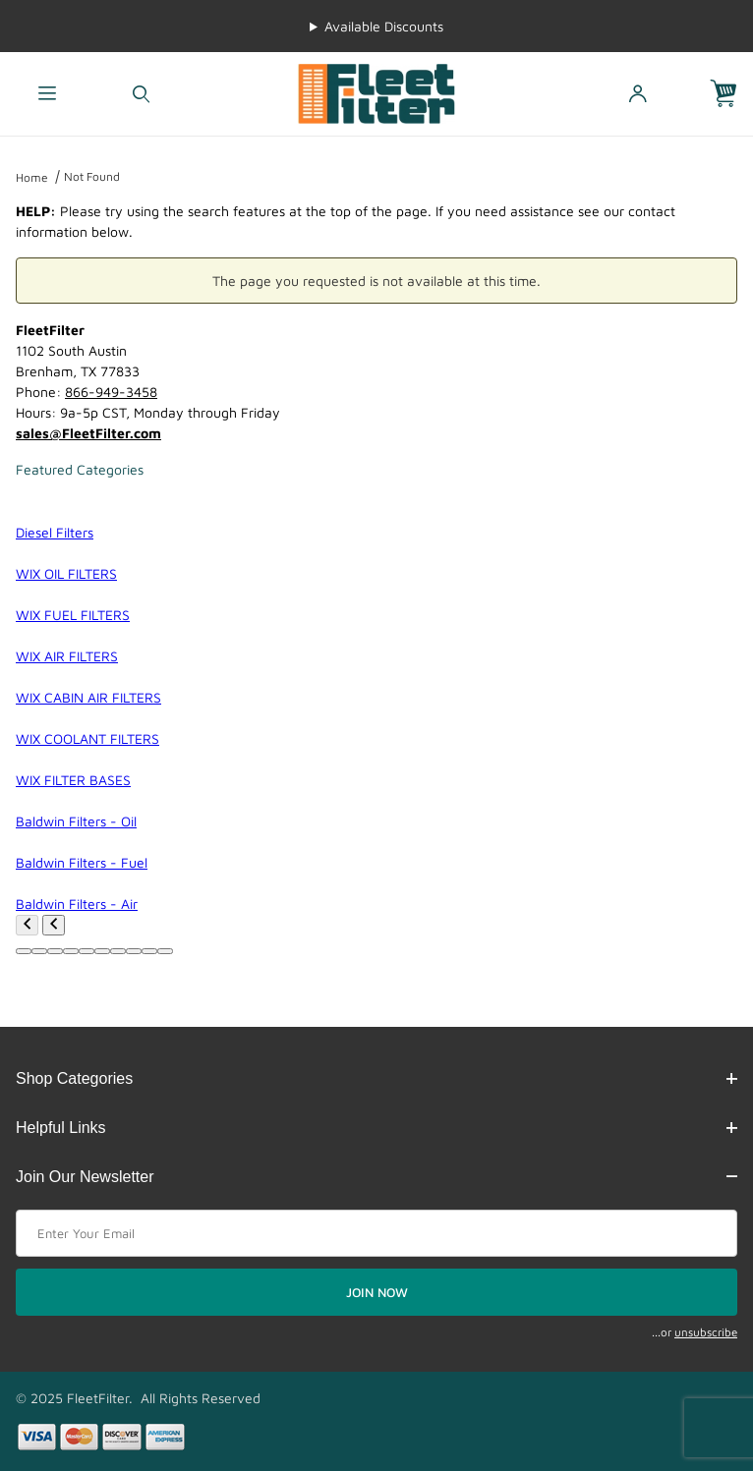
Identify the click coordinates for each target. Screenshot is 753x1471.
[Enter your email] (376, 1233)
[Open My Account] (638, 94)
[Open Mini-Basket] (731, 94)
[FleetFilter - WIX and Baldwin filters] (376, 92)
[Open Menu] (47, 94)
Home (32, 177)
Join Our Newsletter (376, 1176)
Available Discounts (383, 26)
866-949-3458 (111, 391)
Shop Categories (376, 1078)
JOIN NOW (377, 1292)
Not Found (92, 176)
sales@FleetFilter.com (88, 432)
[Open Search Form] (141, 94)
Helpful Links (376, 1127)
